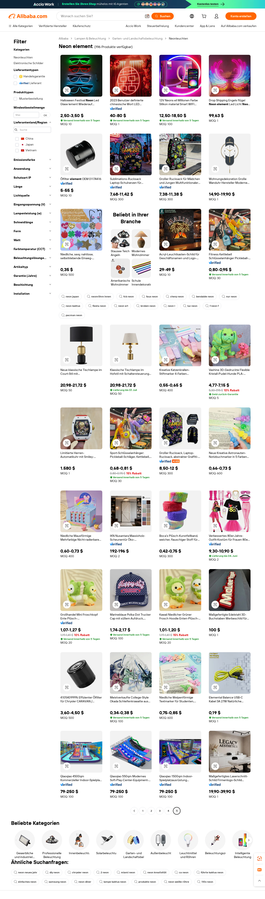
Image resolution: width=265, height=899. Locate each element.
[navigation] (32, 425)
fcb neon (126, 296)
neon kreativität (155, 872)
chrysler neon (78, 872)
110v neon (205, 881)
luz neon (190, 306)
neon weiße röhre (176, 881)
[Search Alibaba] (101, 16)
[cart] (205, 16)
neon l (169, 306)
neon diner (82, 881)
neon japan (70, 296)
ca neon (181, 872)
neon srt (121, 306)
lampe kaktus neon (112, 881)
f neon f (212, 306)
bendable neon (203, 296)
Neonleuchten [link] (178, 38)
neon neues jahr (25, 872)
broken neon (145, 306)
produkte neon (145, 881)
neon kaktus (70, 306)
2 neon (102, 872)
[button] (147, 16)
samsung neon (55, 881)
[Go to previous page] (134, 811)
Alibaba (63, 38)
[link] (259, 858)
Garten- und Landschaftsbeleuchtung (137, 38)
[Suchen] (162, 16)
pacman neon (71, 315)
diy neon (52, 872)
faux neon (150, 296)
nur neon (229, 296)
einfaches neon (25, 881)
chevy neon (175, 296)
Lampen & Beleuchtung (90, 38)
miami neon (126, 872)
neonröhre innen (99, 296)
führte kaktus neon (210, 872)
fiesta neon (97, 306)
